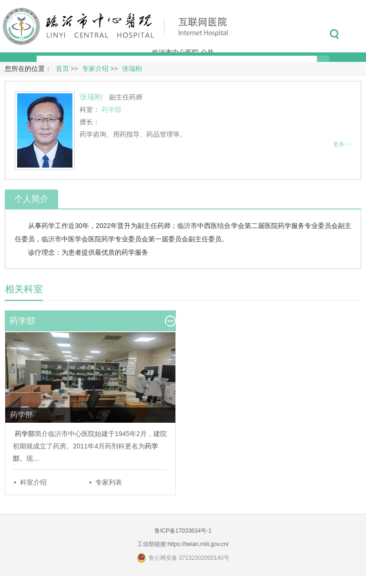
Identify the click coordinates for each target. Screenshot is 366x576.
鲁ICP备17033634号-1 (183, 530)
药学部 (25, 433)
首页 (62, 68)
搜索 (334, 34)
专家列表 (108, 482)
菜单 (356, 34)
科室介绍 (33, 482)
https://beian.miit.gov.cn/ (198, 544)
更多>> (342, 144)
